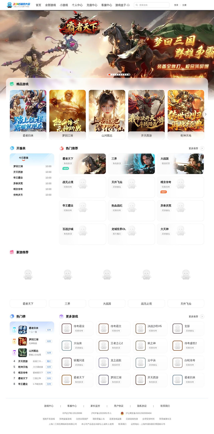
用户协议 (118, 405)
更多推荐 (196, 148)
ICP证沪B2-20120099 (72, 413)
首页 (38, 5)
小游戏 (64, 5)
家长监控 (95, 405)
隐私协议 (142, 405)
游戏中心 (49, 405)
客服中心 (106, 5)
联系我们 (165, 405)
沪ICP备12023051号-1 (101, 413)
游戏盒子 (122, 5)
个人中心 (77, 5)
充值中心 (92, 5)
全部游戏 (50, 5)
